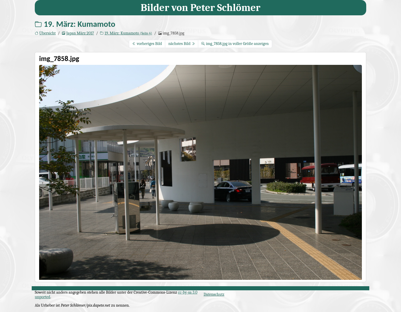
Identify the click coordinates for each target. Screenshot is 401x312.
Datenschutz (214, 294)
